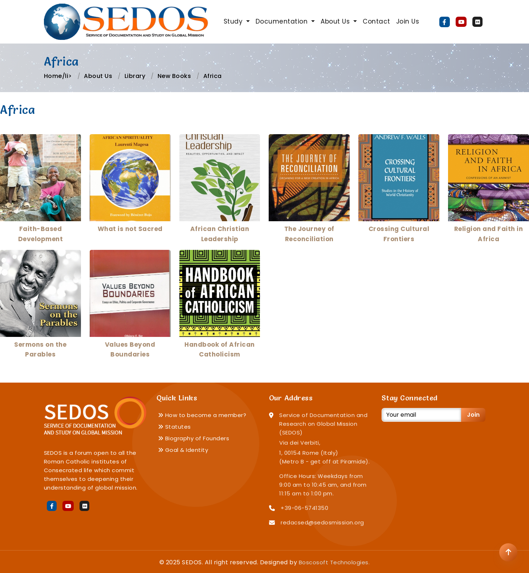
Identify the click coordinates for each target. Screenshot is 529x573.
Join (473, 415)
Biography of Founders (193, 438)
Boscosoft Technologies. (334, 562)
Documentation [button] (283, 21)
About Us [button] (336, 21)
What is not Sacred (130, 228)
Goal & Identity (183, 450)
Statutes (174, 426)
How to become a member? (202, 415)
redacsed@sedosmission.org (322, 522)
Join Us (407, 21)
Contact (376, 21)
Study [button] (234, 21)
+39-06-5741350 (304, 508)
